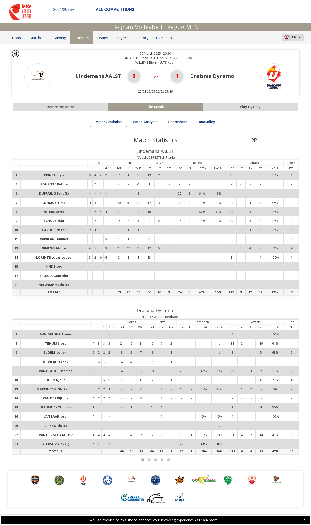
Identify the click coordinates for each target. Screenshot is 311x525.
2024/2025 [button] (63, 9)
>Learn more (207, 520)
